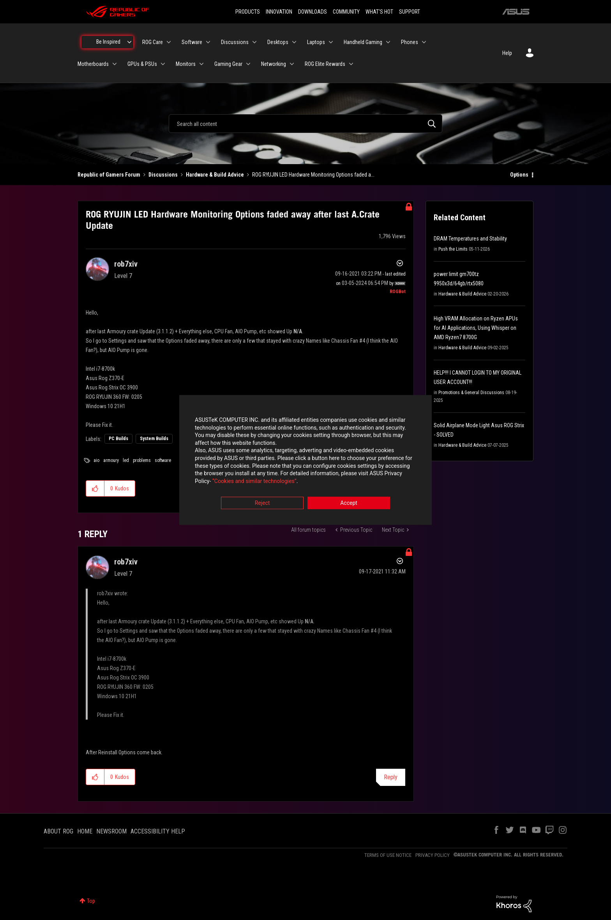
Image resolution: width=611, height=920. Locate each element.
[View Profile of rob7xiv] (126, 264)
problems (142, 460)
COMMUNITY (346, 12)
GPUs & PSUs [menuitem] (142, 64)
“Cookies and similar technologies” (254, 481)
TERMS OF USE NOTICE (387, 855)
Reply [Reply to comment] (390, 777)
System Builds (154, 438)
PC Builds (118, 438)
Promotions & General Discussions (471, 392)
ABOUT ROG (58, 831)
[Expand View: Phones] (424, 42)
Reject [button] (262, 503)
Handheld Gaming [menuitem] (363, 42)
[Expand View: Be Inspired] (129, 42)
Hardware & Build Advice (215, 175)
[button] (95, 488)
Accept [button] (348, 503)
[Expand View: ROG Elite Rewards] (351, 63)
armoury (111, 460)
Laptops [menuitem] (316, 42)
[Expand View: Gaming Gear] (248, 63)
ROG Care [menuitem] (152, 42)
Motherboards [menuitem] (93, 64)
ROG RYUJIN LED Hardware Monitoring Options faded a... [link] (313, 175)
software (163, 460)
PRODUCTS (247, 12)
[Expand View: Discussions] (254, 42)
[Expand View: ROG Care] (169, 42)
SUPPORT (409, 12)
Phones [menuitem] (409, 42)
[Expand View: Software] (208, 42)
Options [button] (519, 175)
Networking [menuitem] (273, 64)
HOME (84, 831)
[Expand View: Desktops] (294, 42)
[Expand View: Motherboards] (114, 63)
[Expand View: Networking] (292, 63)
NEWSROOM (111, 831)
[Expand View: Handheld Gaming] (388, 42)
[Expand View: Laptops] (331, 42)
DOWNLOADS (312, 12)
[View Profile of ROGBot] (398, 291)
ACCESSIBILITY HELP (158, 831)
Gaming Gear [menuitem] (228, 64)
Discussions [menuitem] (235, 42)
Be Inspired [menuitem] (108, 42)
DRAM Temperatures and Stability (470, 238)
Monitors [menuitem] (186, 64)
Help (507, 53)
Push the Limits (453, 249)
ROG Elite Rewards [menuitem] (325, 64)
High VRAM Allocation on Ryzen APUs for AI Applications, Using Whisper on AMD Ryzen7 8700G (476, 327)
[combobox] (305, 123)
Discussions (163, 175)
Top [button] (91, 901)
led (126, 460)
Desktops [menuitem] (277, 42)
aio (96, 460)
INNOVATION (279, 12)
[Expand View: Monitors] (201, 63)
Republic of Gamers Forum (109, 175)
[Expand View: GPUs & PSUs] (163, 63)
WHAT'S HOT (379, 12)
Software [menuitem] (192, 42)
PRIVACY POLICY (432, 855)
